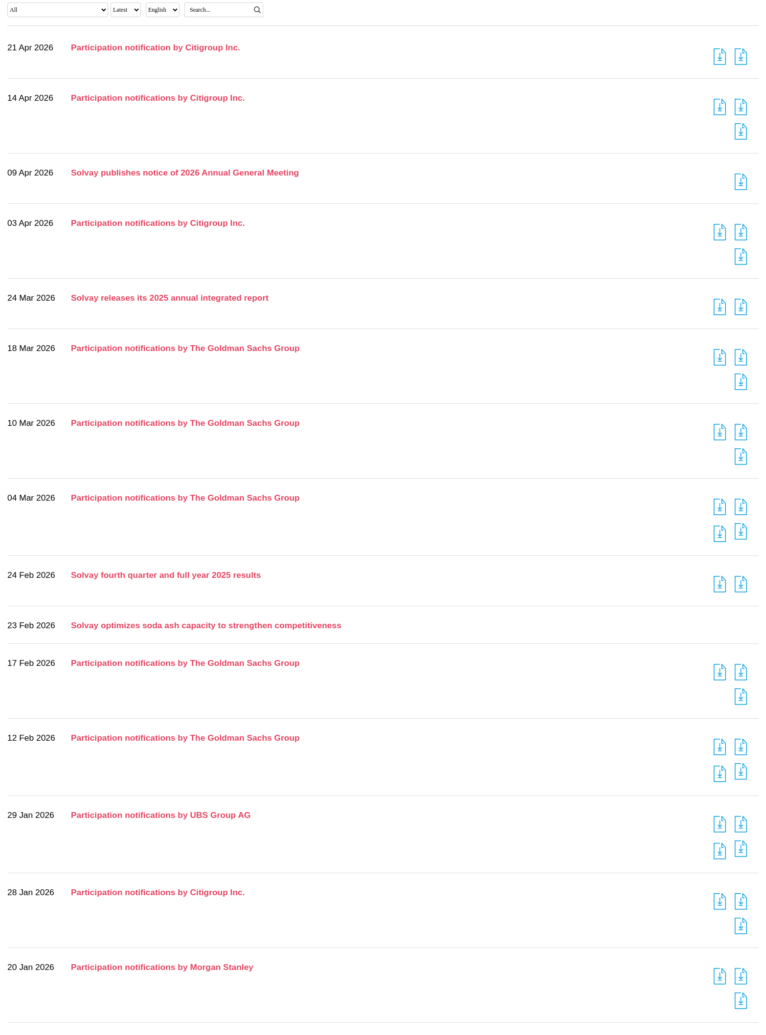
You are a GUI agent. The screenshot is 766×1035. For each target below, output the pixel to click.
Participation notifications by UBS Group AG (160, 815)
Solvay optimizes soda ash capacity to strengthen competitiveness (206, 625)
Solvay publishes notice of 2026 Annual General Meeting (185, 172)
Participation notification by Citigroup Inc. (155, 47)
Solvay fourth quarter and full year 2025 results (166, 575)
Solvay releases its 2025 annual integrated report (170, 298)
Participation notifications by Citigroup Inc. (158, 98)
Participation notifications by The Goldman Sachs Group (185, 348)
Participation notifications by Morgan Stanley (162, 967)
